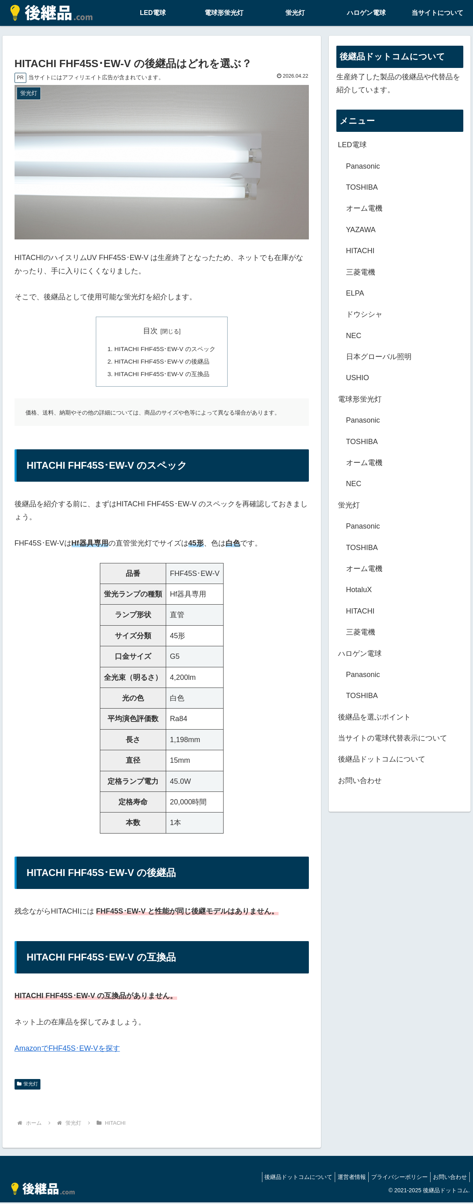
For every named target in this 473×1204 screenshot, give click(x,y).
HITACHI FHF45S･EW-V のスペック (165, 349)
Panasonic (363, 166)
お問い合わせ (360, 781)
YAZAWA (361, 230)
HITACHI (360, 251)
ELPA (355, 293)
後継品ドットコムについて (381, 759)
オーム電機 (364, 208)
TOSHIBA (362, 187)
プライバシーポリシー (394, 1179)
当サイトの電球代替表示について (392, 738)
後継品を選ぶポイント (374, 717)
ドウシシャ (364, 314)
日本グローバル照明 (379, 357)
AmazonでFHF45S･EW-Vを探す (67, 1050)
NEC (353, 336)
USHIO (357, 378)
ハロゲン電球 (360, 654)
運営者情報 (343, 1179)
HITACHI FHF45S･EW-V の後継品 (162, 362)
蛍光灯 (27, 1086)
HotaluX (359, 590)
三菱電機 (360, 272)
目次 (150, 331)
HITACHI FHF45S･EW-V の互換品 (162, 375)
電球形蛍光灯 (360, 399)
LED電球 (352, 145)
